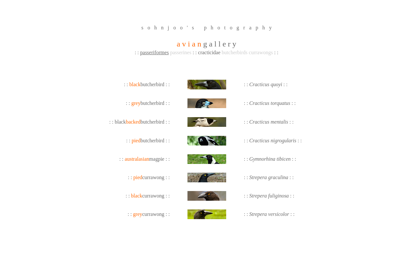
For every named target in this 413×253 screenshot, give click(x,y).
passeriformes (154, 52)
